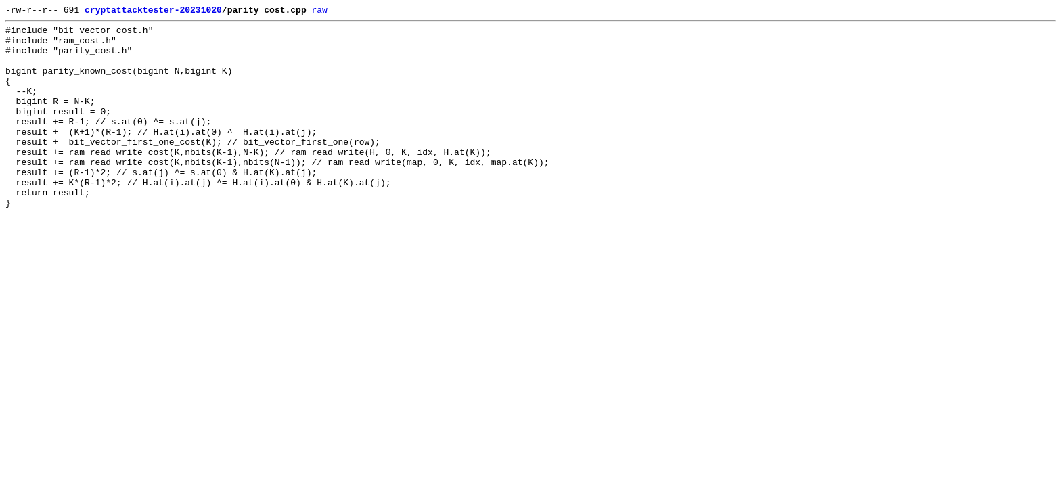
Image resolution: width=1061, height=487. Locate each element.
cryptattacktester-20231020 (153, 11)
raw (319, 11)
